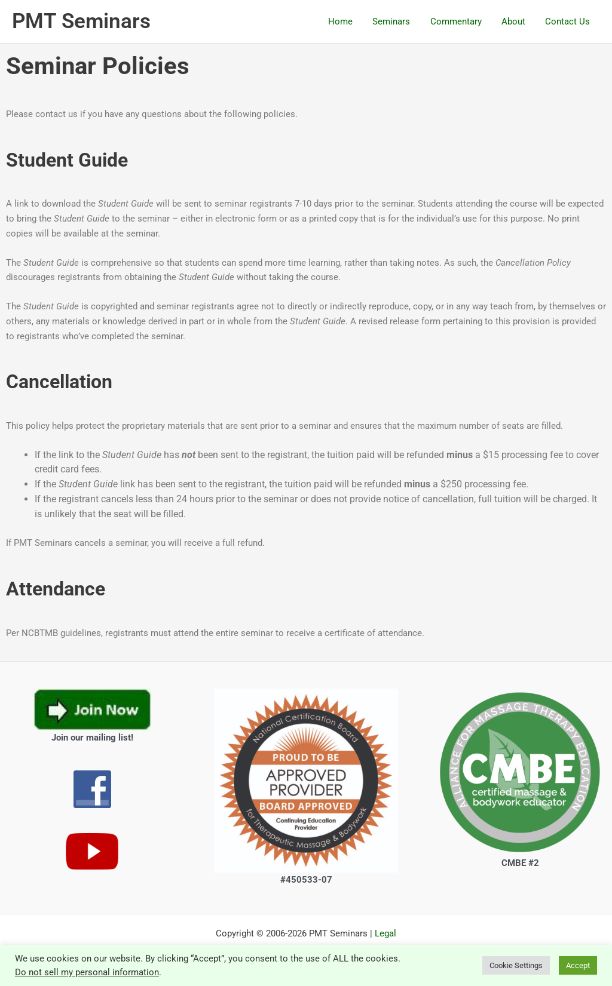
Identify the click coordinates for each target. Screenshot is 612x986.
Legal (385, 933)
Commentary (460, 21)
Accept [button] (578, 965)
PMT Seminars (81, 21)
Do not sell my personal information (87, 972)
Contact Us (568, 21)
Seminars (398, 21)
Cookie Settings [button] (516, 965)
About (516, 21)
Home (349, 21)
